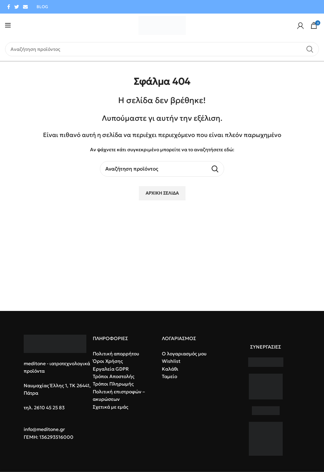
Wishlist (171, 361)
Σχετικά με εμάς (110, 407)
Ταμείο (169, 376)
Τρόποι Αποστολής (113, 376)
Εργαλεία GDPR (111, 369)
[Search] (162, 49)
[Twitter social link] (16, 6)
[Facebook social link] (8, 6)
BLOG (42, 6)
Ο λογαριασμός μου (184, 354)
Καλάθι (170, 369)
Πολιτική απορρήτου (116, 354)
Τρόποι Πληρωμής (113, 384)
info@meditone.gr (44, 429)
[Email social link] (25, 6)
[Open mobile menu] (8, 25)
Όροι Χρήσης (108, 361)
